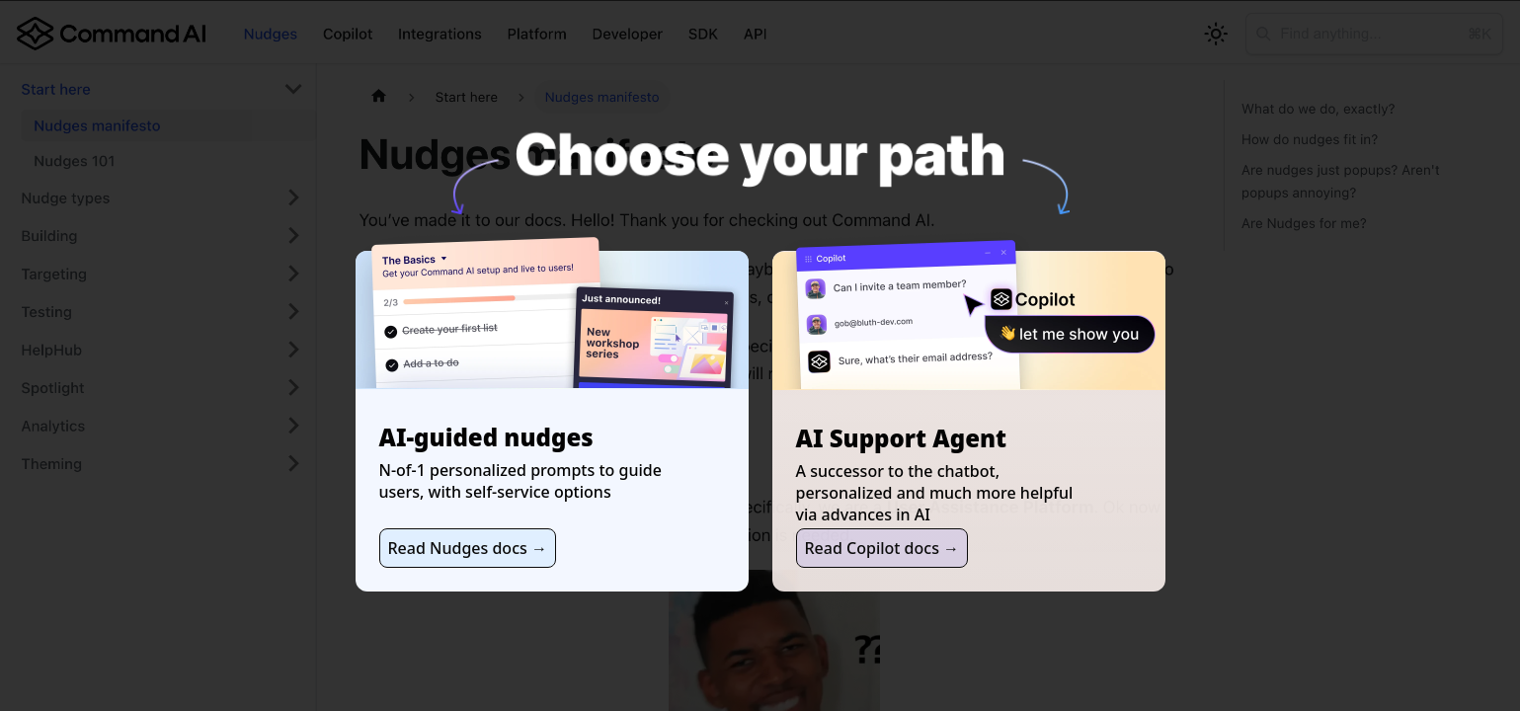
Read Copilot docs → (882, 548)
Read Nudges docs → (467, 548)
